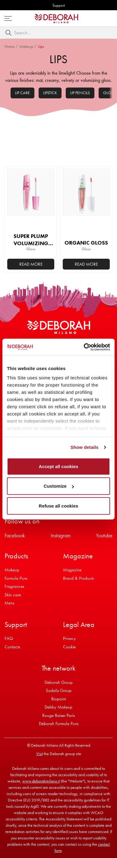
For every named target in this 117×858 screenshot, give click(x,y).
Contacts (12, 647)
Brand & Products (78, 578)
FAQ (9, 638)
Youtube (104, 535)
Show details (85, 447)
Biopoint (58, 699)
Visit (39, 753)
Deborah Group (59, 682)
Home (9, 46)
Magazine (72, 570)
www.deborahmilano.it (41, 781)
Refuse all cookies (58, 505)
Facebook (15, 535)
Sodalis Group (58, 690)
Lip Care (22, 92)
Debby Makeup (58, 707)
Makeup (26, 46)
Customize (59, 486)
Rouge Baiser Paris (58, 715)
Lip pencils (80, 92)
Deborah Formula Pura (58, 724)
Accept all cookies (58, 466)
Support (58, 5)
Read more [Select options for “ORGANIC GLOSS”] (86, 264)
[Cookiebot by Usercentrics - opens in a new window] (84, 347)
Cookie (69, 647)
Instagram (61, 535)
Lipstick (50, 92)
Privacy (69, 638)
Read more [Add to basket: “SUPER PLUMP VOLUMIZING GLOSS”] (31, 264)
